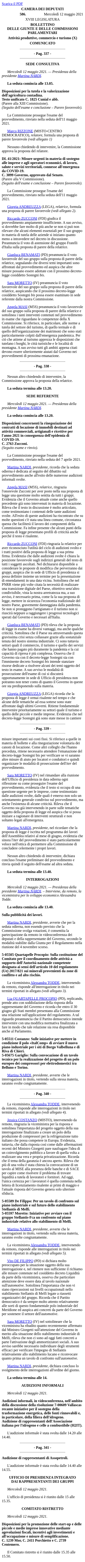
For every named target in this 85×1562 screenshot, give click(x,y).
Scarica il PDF (12, 4)
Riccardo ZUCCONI (22, 218)
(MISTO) (45, 1120)
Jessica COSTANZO (22, 1120)
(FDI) (42, 218)
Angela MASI (17, 307)
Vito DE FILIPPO (20, 1261)
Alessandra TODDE (45, 983)
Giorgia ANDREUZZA (24, 207)
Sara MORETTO (19, 283)
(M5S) (33, 307)
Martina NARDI (29, 76)
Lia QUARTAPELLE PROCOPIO (32, 998)
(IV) (36, 283)
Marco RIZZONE (20, 131)
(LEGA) (48, 207)
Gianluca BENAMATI (23, 255)
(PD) (44, 255)
